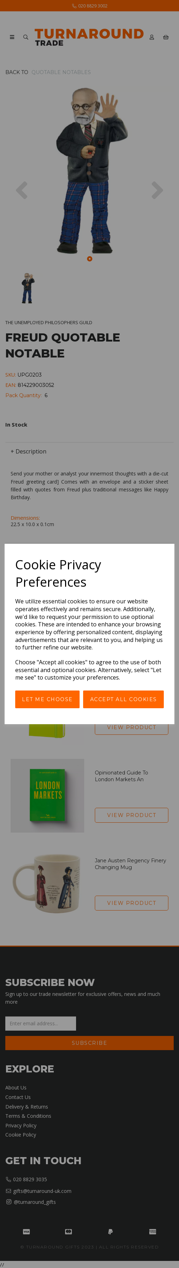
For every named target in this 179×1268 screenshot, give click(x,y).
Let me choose (47, 699)
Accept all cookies (123, 699)
